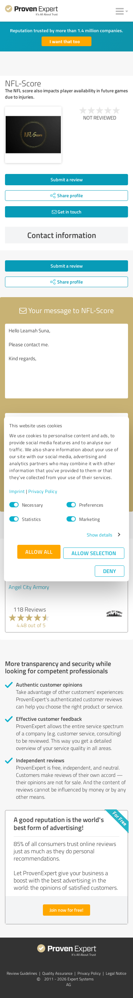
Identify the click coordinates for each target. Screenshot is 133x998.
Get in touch (66, 211)
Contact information (76, 235)
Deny (109, 571)
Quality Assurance (57, 973)
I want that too (65, 41)
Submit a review (67, 179)
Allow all (39, 551)
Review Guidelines (22, 973)
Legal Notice (116, 973)
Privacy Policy (42, 491)
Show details (99, 535)
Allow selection (93, 553)
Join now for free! (66, 910)
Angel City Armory (29, 587)
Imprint (17, 491)
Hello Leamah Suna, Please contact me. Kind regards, (66, 361)
